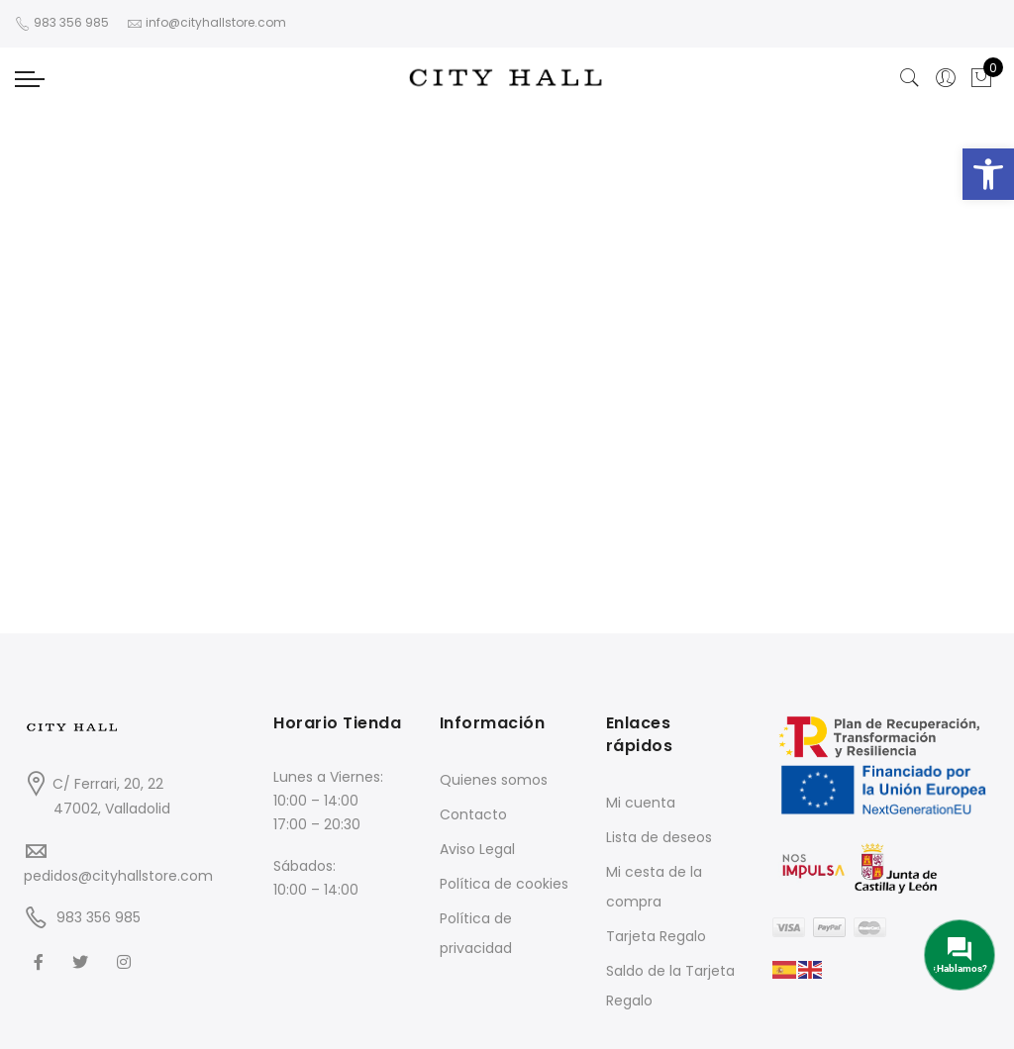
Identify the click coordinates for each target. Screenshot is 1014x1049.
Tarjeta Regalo (656, 936)
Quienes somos (494, 780)
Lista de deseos (659, 837)
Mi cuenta (640, 802)
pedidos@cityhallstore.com (118, 876)
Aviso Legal (477, 849)
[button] (988, 174)
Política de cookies (504, 884)
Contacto (473, 814)
